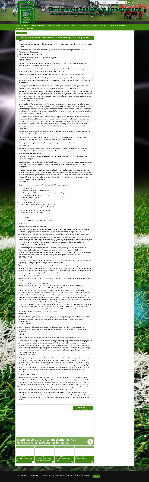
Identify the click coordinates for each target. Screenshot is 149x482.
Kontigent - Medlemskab (118, 26)
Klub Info (25, 26)
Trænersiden (20, 29)
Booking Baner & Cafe (38, 26)
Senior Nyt (82, 407)
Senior (66, 26)
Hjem (17, 26)
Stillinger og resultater (99, 26)
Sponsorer (30, 29)
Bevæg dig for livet (54, 26)
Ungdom (75, 26)
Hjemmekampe (85, 26)
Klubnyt (44, 447)
